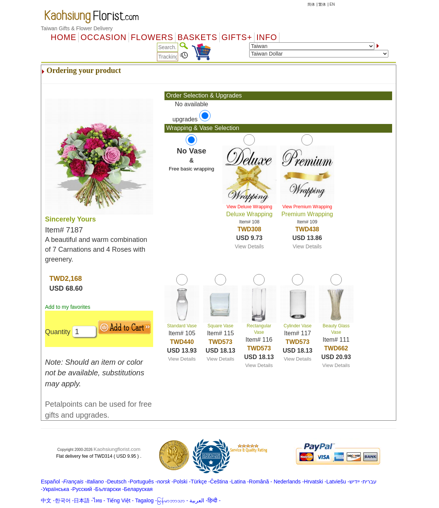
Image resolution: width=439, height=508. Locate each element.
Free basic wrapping (191, 169)
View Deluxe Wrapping (249, 206)
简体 (311, 4)
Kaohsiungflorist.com (117, 449)
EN (332, 4)
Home (63, 37)
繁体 (322, 4)
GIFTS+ (237, 37)
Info (266, 37)
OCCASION (104, 37)
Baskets (197, 37)
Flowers (152, 37)
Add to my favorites (67, 307)
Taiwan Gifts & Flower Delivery (77, 28)
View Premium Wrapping (307, 206)
